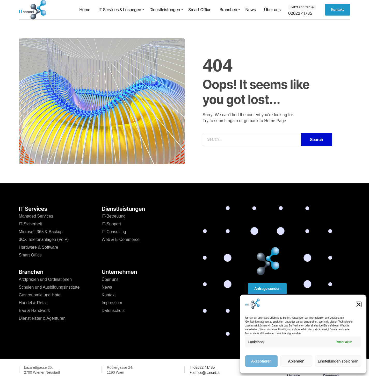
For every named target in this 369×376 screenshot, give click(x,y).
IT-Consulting (114, 231)
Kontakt (109, 295)
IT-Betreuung (114, 216)
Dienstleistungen (164, 9)
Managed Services (36, 216)
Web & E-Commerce (121, 239)
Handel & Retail (33, 303)
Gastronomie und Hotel (40, 295)
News (250, 9)
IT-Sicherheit (30, 224)
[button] (358, 304)
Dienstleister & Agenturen (42, 318)
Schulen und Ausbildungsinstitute (49, 287)
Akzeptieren (261, 361)
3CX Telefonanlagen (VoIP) (44, 239)
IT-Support (111, 224)
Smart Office (199, 9)
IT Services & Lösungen (120, 9)
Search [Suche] (316, 139)
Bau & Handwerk (34, 310)
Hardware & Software (38, 247)
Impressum (112, 303)
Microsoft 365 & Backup (41, 231)
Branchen (228, 9)
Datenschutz (113, 310)
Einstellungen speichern (338, 361)
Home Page (275, 121)
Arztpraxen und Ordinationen (45, 279)
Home (84, 9)
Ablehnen (296, 361)
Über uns (272, 9)
